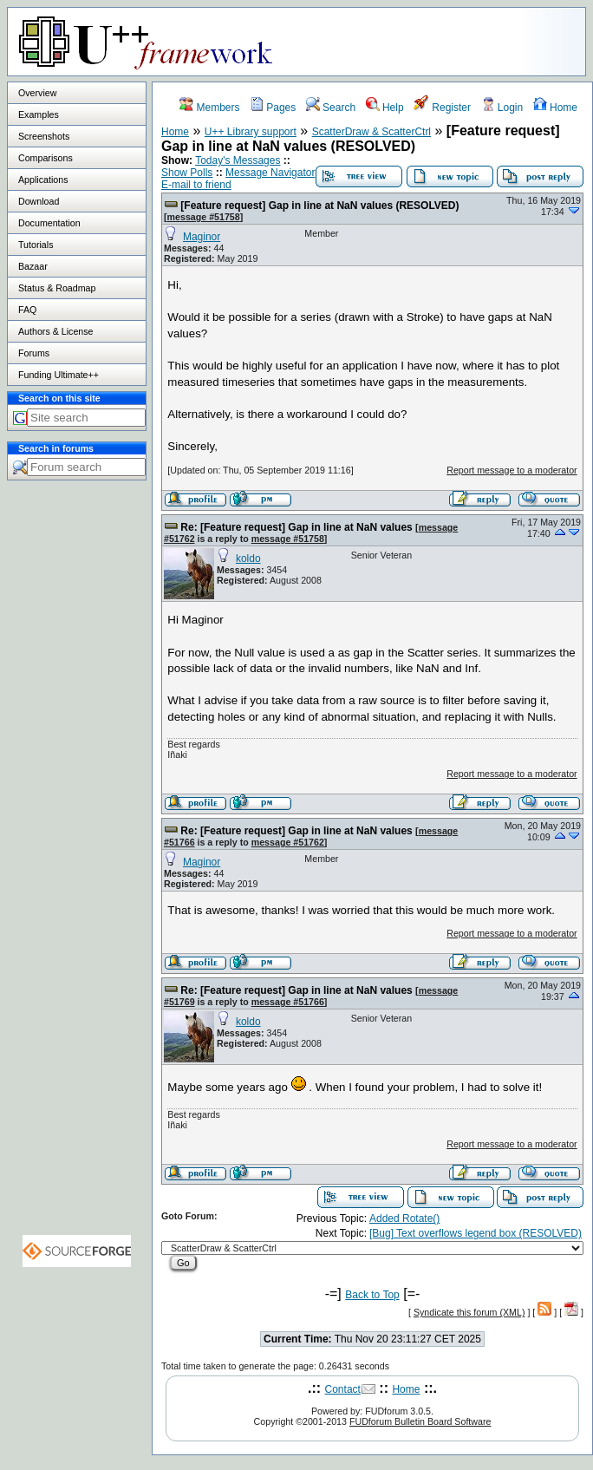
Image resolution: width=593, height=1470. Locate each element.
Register (442, 107)
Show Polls (186, 173)
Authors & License (55, 331)
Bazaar (33, 266)
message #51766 (287, 1001)
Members (209, 107)
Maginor (201, 237)
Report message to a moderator (511, 470)
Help (385, 107)
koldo (248, 558)
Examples (38, 114)
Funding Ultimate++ (58, 374)
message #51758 (203, 217)
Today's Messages (237, 160)
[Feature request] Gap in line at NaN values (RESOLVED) (319, 205)
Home (555, 107)
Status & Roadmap (56, 288)
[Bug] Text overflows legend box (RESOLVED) (475, 1233)
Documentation (49, 223)
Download (38, 201)
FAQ (27, 309)
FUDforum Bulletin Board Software (420, 1421)
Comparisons (45, 158)
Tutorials (35, 244)
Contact (343, 1389)
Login (502, 107)
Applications (43, 179)
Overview (37, 93)
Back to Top (372, 1295)
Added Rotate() (404, 1218)
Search (330, 107)
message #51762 (287, 842)
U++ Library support (250, 132)
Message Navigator (270, 173)
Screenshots (43, 136)
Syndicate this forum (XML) (469, 1312)
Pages (273, 107)
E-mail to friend (196, 185)
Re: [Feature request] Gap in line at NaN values (296, 527)
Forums (33, 353)
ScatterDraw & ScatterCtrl (371, 132)
